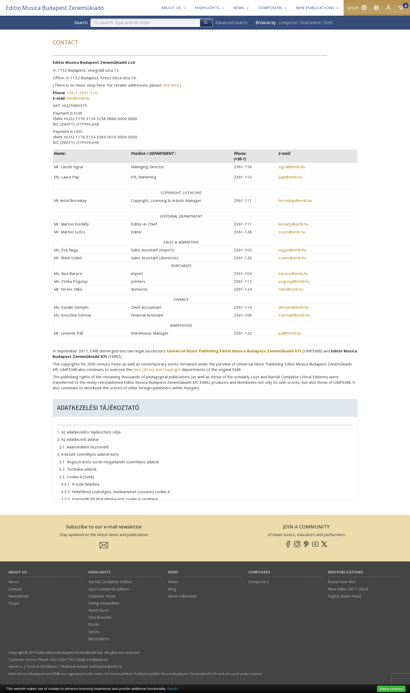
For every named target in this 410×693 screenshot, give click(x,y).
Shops (13, 603)
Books (94, 624)
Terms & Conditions (41, 666)
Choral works (100, 617)
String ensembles (104, 603)
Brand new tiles (342, 581)
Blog (172, 588)
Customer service (22, 659)
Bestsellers (98, 638)
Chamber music (102, 596)
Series (94, 631)
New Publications (345, 572)
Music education (182, 596)
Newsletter (18, 596)
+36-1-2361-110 (82, 92)
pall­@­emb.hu (289, 333)
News (173, 572)
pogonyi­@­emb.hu (294, 281)
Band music (98, 610)
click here (171, 85)
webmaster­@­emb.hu (105, 666)
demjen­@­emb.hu (293, 307)
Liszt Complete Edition (108, 588)
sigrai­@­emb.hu (291, 166)
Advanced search (231, 22)
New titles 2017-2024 (348, 588)
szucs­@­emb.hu (291, 231)
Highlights (99, 572)
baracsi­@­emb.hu (293, 273)
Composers (259, 572)
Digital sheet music (345, 596)
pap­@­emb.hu (290, 176)
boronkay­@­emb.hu (295, 200)
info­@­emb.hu (78, 98)
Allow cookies (391, 689)
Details (172, 689)
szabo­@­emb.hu (292, 257)
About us (17, 572)
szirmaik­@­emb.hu (294, 315)
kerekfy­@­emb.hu (293, 224)
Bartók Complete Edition (110, 581)
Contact (15, 588)
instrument (311, 22)
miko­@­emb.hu (291, 289)
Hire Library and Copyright (157, 369)
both (328, 22)
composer (288, 22)
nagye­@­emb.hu (292, 249)
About (13, 581)
